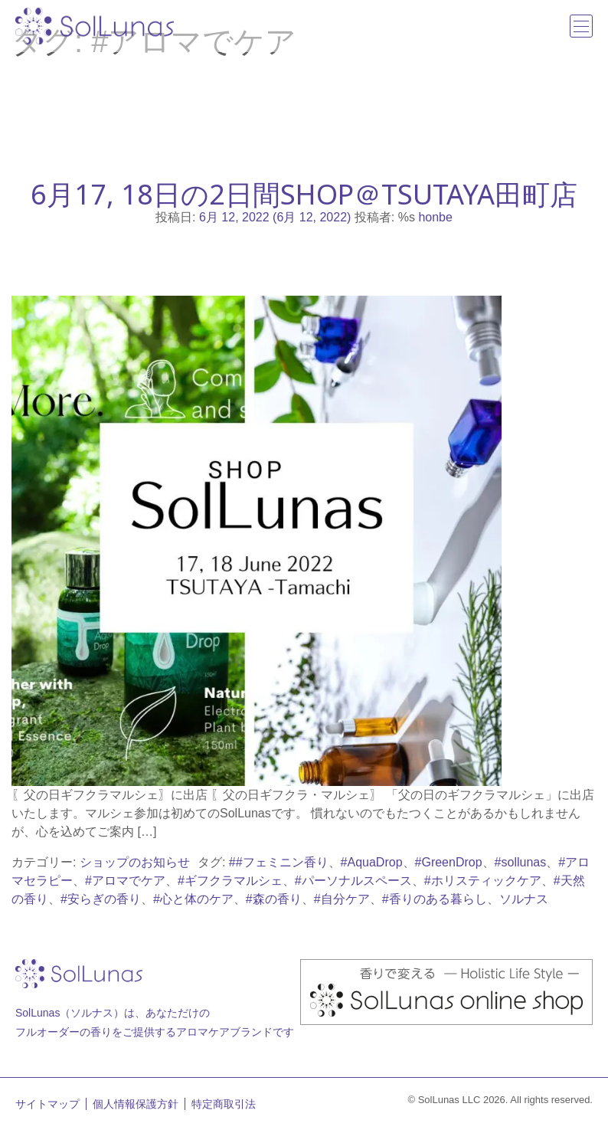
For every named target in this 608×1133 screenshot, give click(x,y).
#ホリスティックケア (482, 880)
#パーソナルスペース (353, 880)
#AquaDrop (372, 862)
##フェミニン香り (279, 862)
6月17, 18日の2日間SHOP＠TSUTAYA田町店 (304, 194)
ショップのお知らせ (135, 862)
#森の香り (274, 898)
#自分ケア (342, 898)
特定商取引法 (223, 1104)
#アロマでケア (125, 880)
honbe (435, 217)
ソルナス (523, 898)
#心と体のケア (193, 898)
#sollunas (521, 862)
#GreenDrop (448, 862)
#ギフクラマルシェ (230, 880)
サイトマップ (47, 1104)
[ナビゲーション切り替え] (581, 26)
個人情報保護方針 (135, 1104)
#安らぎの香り (100, 898)
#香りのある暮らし (434, 898)
